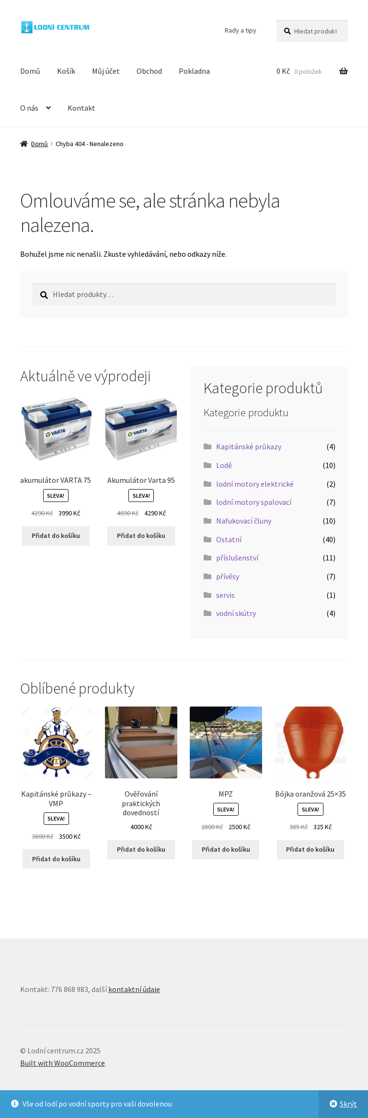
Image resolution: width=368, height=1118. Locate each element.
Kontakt (81, 108)
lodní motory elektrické (255, 484)
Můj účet (106, 71)
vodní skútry (236, 613)
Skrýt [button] (348, 1103)
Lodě (224, 465)
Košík (66, 71)
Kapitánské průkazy (248, 446)
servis (225, 595)
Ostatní (229, 539)
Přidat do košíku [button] (56, 535)
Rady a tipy (240, 30)
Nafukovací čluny (243, 520)
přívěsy (227, 576)
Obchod (149, 71)
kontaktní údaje (134, 989)
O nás (29, 108)
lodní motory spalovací (253, 502)
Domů (30, 71)
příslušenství (237, 557)
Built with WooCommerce (62, 1063)
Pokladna (194, 71)
